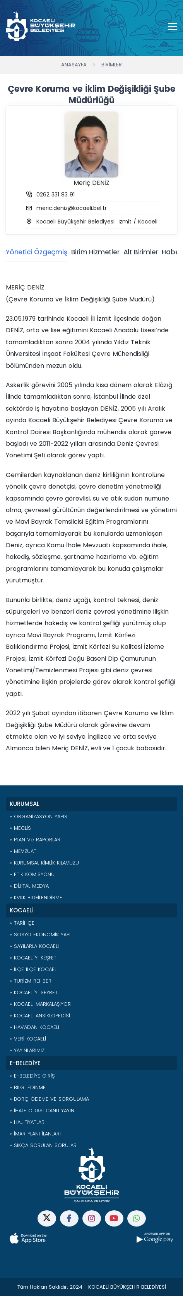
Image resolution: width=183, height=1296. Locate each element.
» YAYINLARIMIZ (27, 1050)
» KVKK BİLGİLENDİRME (36, 897)
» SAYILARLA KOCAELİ (34, 946)
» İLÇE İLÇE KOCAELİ (34, 969)
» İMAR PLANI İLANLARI (35, 1133)
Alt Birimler (140, 252)
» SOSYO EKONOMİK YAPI (40, 934)
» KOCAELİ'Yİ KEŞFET (33, 957)
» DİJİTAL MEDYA (29, 886)
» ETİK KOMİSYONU (32, 874)
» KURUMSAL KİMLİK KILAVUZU (44, 862)
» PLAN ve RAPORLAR (35, 839)
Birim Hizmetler (95, 252)
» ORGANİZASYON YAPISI (39, 816)
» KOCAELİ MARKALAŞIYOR (40, 1004)
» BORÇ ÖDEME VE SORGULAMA (49, 1099)
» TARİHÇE (22, 923)
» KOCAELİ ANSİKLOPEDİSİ (40, 1015)
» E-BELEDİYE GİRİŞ (32, 1075)
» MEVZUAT (23, 851)
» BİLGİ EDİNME (28, 1087)
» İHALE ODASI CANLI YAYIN (42, 1110)
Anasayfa (74, 64)
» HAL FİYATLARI (28, 1122)
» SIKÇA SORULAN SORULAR (43, 1145)
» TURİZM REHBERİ (31, 981)
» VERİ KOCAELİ (28, 1038)
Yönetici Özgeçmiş (36, 252)
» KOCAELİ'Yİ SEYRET (34, 992)
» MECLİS (20, 828)
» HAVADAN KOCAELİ (34, 1027)
